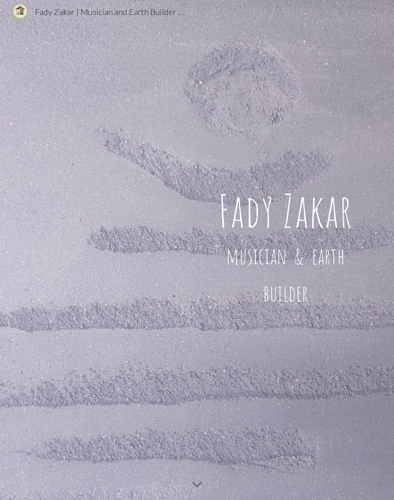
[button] (197, 485)
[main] (286, 250)
